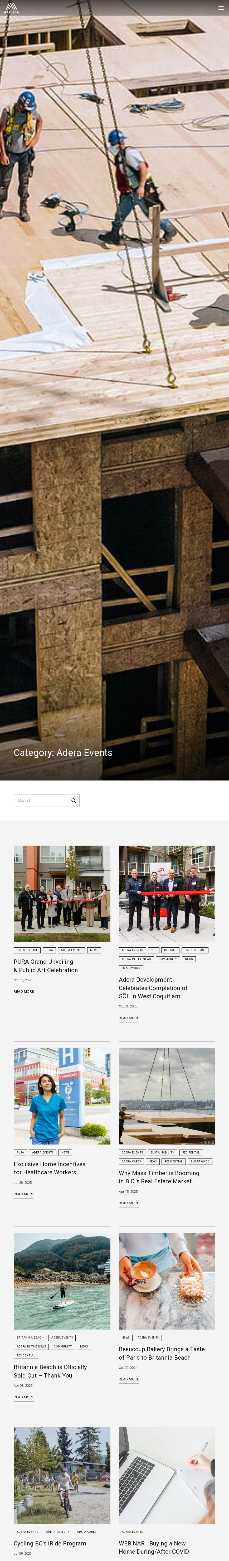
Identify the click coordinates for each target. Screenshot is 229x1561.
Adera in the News (136, 959)
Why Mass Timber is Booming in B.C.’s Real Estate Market (159, 1177)
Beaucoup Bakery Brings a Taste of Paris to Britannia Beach (162, 1353)
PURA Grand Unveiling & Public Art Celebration (46, 965)
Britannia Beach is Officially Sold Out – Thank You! (50, 1371)
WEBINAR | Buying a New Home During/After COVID (154, 1547)
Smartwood (131, 968)
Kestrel (170, 950)
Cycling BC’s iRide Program (50, 1543)
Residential (173, 1161)
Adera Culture (57, 1532)
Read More (24, 991)
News (94, 950)
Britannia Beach (30, 1337)
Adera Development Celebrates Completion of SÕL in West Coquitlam (153, 988)
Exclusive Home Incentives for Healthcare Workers (49, 1168)
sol (154, 950)
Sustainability (162, 1152)
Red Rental (191, 1152)
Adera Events (71, 950)
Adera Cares (131, 1161)
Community (168, 959)
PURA (49, 950)
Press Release (27, 950)
